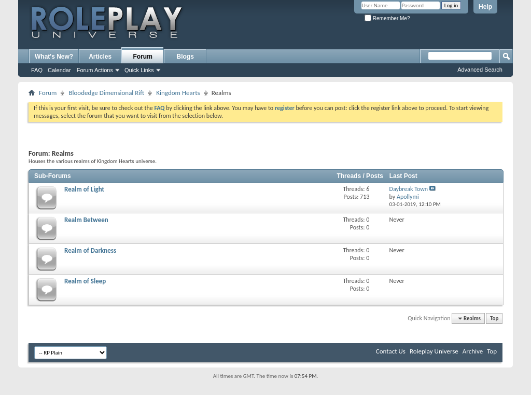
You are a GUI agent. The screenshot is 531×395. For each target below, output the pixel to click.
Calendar (59, 70)
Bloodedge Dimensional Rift (106, 93)
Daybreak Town (408, 189)
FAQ (37, 70)
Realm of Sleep (85, 281)
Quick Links (139, 70)
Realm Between (86, 220)
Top (494, 318)
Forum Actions (95, 70)
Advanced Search (479, 69)
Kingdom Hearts (178, 93)
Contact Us (391, 351)
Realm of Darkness (90, 250)
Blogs (185, 56)
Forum (142, 56)
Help (485, 6)
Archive (473, 351)
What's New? (54, 56)
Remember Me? (387, 18)
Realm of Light (84, 189)
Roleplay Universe (434, 351)
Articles (100, 56)
